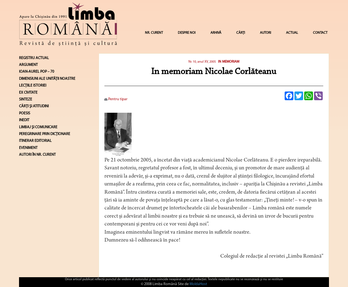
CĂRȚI (240, 33)
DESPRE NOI (186, 33)
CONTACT (320, 33)
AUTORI (265, 33)
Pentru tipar (116, 99)
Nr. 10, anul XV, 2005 (202, 61)
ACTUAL (292, 33)
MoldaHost (198, 284)
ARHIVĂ (215, 33)
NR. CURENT (154, 33)
